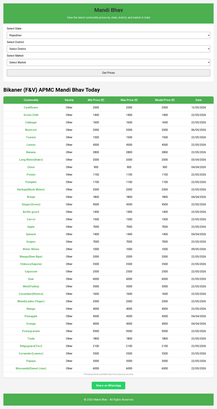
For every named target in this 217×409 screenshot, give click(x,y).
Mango (31, 308)
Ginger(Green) (31, 204)
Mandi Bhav (108, 10)
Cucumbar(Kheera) (31, 293)
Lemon (31, 144)
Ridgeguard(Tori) (31, 346)
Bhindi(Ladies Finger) (31, 301)
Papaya (31, 361)
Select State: (14, 28)
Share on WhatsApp (108, 385)
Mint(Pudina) (31, 286)
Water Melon (31, 249)
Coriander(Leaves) (31, 353)
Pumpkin (30, 182)
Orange (31, 323)
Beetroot (31, 129)
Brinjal (31, 197)
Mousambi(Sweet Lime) (31, 368)
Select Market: (15, 55)
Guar (31, 279)
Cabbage (31, 122)
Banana (31, 152)
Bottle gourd (31, 211)
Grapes (31, 241)
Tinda (31, 338)
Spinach (31, 234)
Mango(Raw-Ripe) (31, 256)
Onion (31, 167)
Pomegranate (31, 331)
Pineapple (31, 316)
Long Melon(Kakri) (31, 159)
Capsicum (31, 271)
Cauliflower (31, 107)
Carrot (31, 219)
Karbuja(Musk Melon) (31, 189)
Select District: (15, 42)
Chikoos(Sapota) (31, 264)
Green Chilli (31, 115)
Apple (31, 226)
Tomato (31, 137)
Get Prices (108, 72)
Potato (31, 174)
